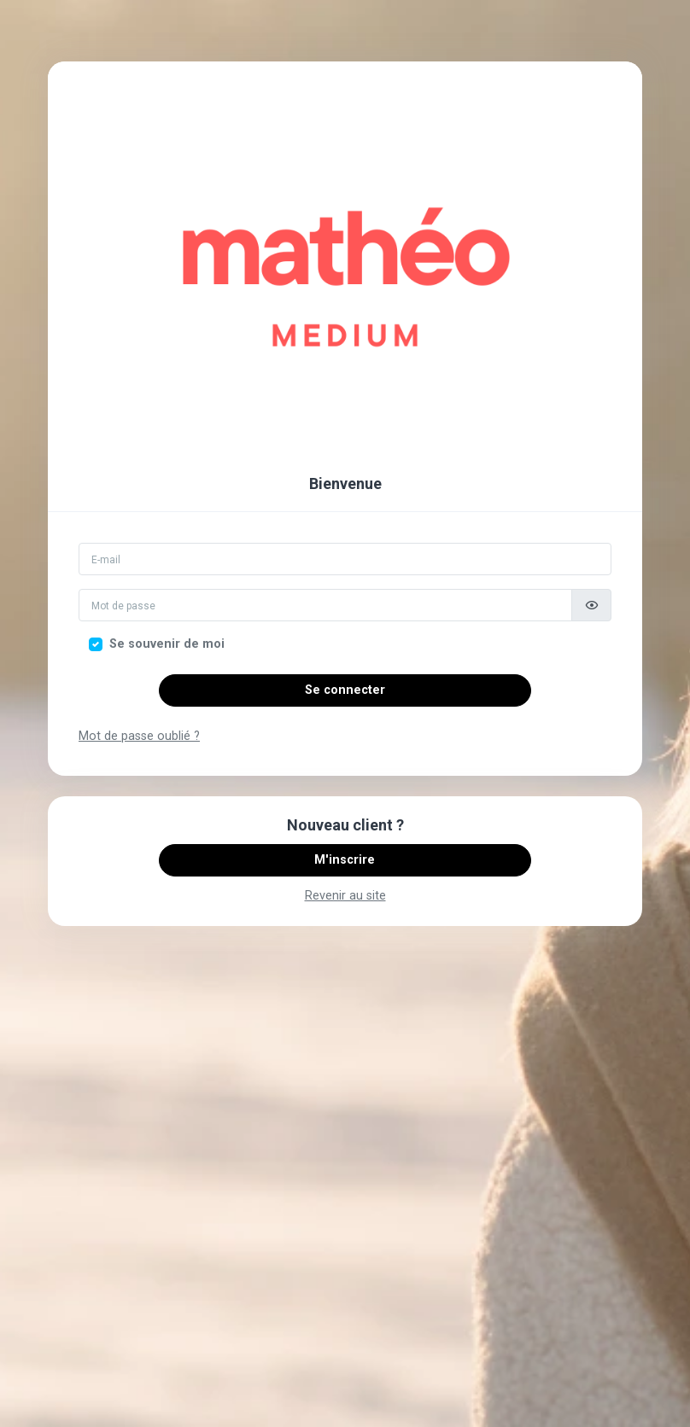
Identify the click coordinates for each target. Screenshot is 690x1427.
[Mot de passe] (325, 605)
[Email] (345, 559)
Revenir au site (345, 895)
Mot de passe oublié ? (139, 736)
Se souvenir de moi (167, 644)
